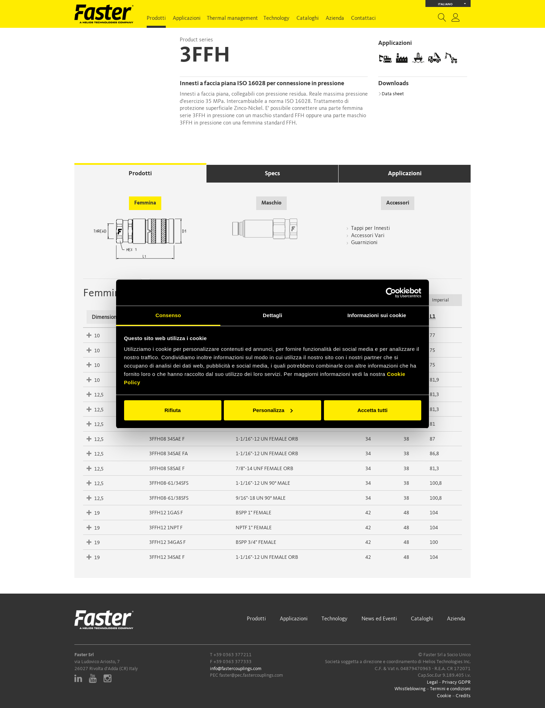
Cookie (444, 695)
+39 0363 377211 (232, 654)
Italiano (452, 3)
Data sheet (391, 93)
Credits (463, 695)
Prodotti (156, 18)
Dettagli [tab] (272, 315)
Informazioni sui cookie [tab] (377, 315)
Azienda (335, 18)
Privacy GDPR (456, 682)
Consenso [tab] (168, 315)
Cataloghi (307, 18)
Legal (432, 682)
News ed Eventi (379, 619)
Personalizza (273, 410)
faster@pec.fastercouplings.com (251, 675)
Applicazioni (187, 18)
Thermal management (232, 18)
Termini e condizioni (450, 688)
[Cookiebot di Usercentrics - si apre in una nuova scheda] (390, 293)
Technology (276, 18)
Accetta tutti (372, 410)
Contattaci (363, 18)
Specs (272, 173)
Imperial (440, 300)
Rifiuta (172, 410)
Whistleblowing (409, 688)
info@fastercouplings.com (235, 668)
